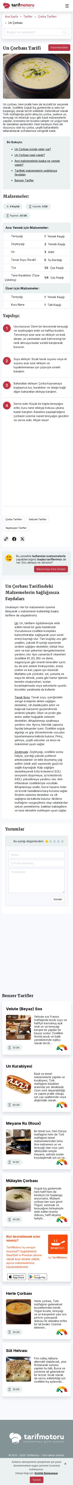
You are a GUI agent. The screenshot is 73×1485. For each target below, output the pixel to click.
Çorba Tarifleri (47, 16)
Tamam (36, 1479)
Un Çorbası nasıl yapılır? (30, 155)
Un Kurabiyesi (19, 1066)
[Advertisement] (36, 462)
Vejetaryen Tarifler (15, 527)
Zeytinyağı (21, 752)
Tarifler (28, 16)
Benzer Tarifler (24, 180)
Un (16, 623)
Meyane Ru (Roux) (23, 1123)
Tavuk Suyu (22, 697)
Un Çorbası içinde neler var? (33, 149)
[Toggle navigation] (67, 6)
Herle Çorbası (19, 1293)
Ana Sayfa (11, 16)
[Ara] (64, 32)
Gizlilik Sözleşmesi (46, 1473)
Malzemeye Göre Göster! (51, 569)
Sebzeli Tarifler (37, 519)
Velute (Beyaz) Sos (24, 1009)
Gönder (58, 899)
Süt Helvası (16, 1350)
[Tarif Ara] (36, 32)
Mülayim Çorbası (22, 1180)
